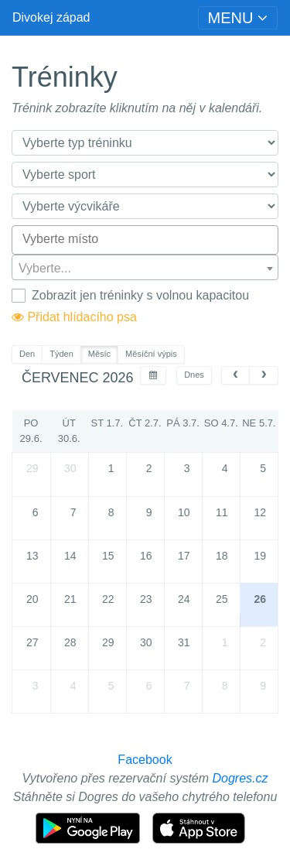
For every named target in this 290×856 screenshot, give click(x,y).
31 (184, 642)
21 (70, 599)
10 (184, 512)
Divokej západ (51, 17)
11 (222, 512)
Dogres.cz (240, 778)
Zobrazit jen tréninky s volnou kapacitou (140, 295)
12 (260, 512)
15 (108, 556)
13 (32, 556)
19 (260, 556)
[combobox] (145, 240)
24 (184, 599)
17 (184, 556)
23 (146, 599)
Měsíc (99, 353)
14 (70, 556)
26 (260, 599)
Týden (61, 353)
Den (27, 353)
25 (222, 599)
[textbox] (145, 268)
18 (222, 556)
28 (70, 642)
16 (146, 556)
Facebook (145, 759)
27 (32, 642)
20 (32, 599)
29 (32, 468)
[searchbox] (145, 239)
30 (70, 468)
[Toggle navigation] (238, 17)
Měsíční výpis (151, 353)
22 (108, 599)
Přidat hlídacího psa (74, 317)
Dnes (194, 374)
